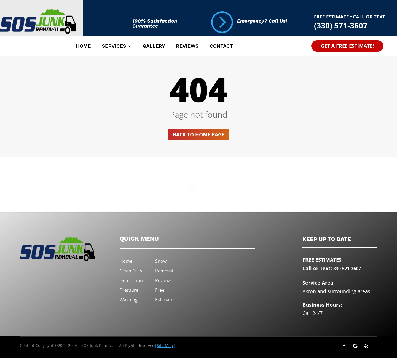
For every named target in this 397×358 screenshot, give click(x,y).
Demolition (131, 280)
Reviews (187, 46)
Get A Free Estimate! (347, 46)
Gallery (154, 46)
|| (165, 345)
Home (83, 46)
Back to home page (198, 134)
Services (114, 46)
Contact (221, 46)
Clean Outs (131, 271)
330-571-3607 (347, 269)
